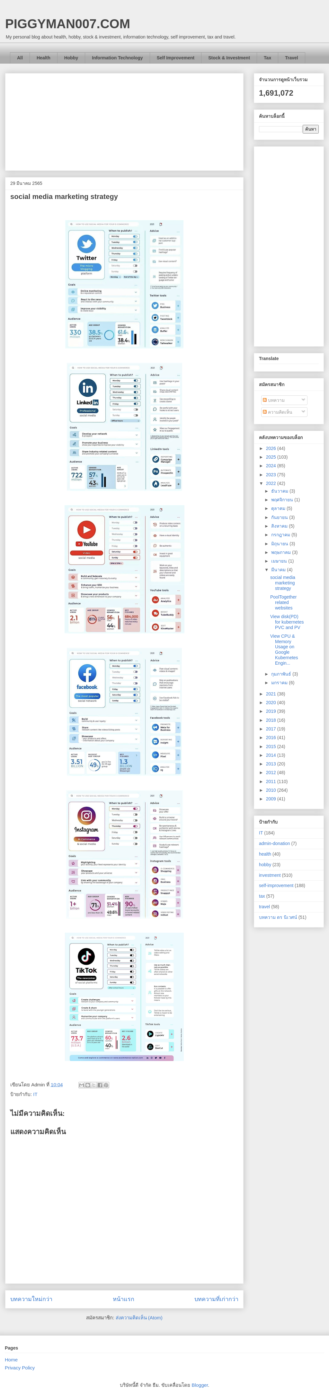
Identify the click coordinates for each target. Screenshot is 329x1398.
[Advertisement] (124, 121)
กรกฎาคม (281, 534)
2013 (271, 763)
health (265, 854)
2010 (271, 790)
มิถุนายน (280, 543)
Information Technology (117, 57)
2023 (271, 474)
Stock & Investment (229, 57)
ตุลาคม (279, 508)
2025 (271, 457)
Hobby (71, 57)
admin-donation (274, 843)
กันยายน (280, 517)
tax (262, 896)
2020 (271, 702)
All (20, 57)
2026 (271, 448)
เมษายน (279, 561)
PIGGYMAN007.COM (67, 24)
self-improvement (276, 885)
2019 (271, 711)
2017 (271, 728)
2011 (271, 781)
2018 (271, 720)
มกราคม (280, 682)
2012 (271, 772)
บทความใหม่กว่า (31, 1299)
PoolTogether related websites (283, 602)
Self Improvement (175, 57)
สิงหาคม (280, 526)
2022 (271, 483)
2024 (271, 465)
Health (43, 57)
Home (11, 1359)
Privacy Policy (20, 1367)
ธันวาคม (280, 491)
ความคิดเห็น (277, 412)
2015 (271, 746)
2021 (271, 693)
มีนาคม (279, 569)
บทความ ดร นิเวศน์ (278, 917)
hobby (265, 864)
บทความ (274, 400)
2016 (271, 737)
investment (270, 875)
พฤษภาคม (281, 552)
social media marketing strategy (282, 583)
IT (35, 1094)
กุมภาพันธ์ (281, 674)
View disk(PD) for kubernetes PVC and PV (287, 622)
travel (264, 906)
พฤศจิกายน (282, 499)
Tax (267, 57)
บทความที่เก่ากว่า (216, 1299)
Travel (291, 57)
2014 (271, 755)
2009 (271, 798)
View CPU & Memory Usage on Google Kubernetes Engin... (284, 650)
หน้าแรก (123, 1299)
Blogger (199, 1385)
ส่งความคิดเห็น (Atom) (139, 1317)
